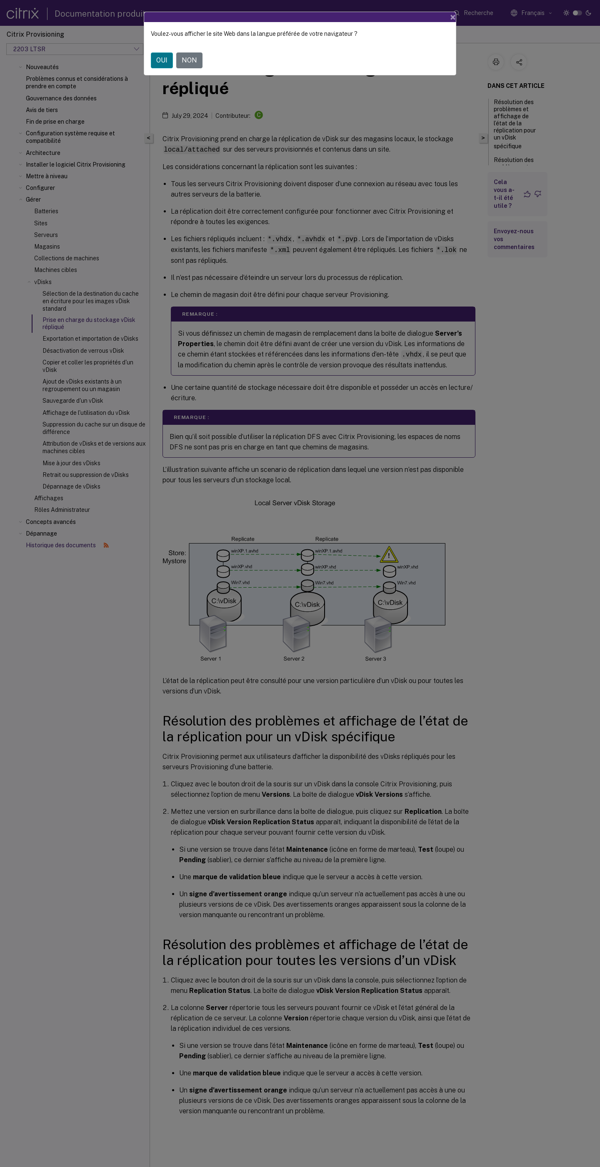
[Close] (452, 17)
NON (189, 60)
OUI (162, 60)
